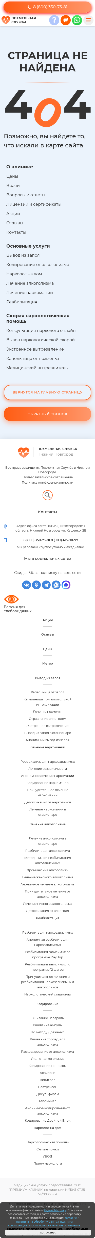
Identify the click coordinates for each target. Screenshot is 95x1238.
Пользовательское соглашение (48, 477)
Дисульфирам (47, 1094)
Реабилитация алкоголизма (47, 851)
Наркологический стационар (47, 994)
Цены (12, 176)
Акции (13, 213)
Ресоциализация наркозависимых (48, 761)
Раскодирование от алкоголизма (47, 1051)
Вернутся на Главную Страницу (48, 392)
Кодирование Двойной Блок (47, 1120)
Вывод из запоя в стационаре (47, 733)
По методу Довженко (48, 1032)
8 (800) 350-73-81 (47, 7)
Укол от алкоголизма (47, 1059)
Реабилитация (21, 302)
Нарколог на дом (24, 274)
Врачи (13, 185)
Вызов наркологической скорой (40, 339)
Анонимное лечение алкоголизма (47, 884)
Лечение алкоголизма (30, 283)
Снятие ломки (47, 1149)
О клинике (19, 167)
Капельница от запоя (47, 692)
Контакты (16, 232)
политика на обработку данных (37, 1221)
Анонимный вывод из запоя (47, 740)
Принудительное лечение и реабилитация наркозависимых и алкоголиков (47, 982)
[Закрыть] (88, 1207)
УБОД (47, 1156)
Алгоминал (47, 1101)
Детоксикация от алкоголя (47, 911)
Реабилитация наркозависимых (47, 932)
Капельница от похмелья (32, 358)
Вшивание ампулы (47, 1025)
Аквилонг (47, 1073)
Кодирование (47, 1004)
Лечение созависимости (47, 769)
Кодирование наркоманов (47, 783)
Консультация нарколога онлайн (41, 330)
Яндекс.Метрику (55, 1210)
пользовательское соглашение (59, 1225)
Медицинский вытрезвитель (37, 367)
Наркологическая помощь (48, 1142)
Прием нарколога (47, 1163)
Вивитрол (47, 1080)
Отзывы (14, 223)
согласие (71, 1218)
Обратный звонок (47, 414)
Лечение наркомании (29, 292)
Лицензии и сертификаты (34, 204)
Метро (47, 663)
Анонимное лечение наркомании (47, 776)
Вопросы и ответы (25, 195)
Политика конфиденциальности (47, 482)
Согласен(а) (48, 1232)
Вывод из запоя (23, 255)
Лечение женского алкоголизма (47, 877)
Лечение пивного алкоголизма (47, 904)
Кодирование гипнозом (47, 1066)
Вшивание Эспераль (47, 1018)
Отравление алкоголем (47, 719)
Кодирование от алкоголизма (37, 264)
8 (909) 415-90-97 (64, 540)
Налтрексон (47, 1087)
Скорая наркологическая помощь (37, 318)
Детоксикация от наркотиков (47, 802)
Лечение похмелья (47, 712)
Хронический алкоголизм (47, 870)
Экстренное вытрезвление (35, 349)
